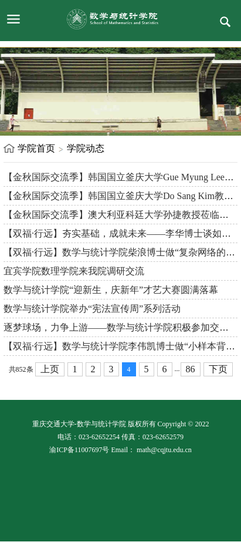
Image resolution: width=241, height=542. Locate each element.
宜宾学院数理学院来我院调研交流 (74, 271)
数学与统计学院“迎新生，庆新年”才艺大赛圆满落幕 (111, 290)
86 (190, 369)
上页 (49, 369)
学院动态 (85, 148)
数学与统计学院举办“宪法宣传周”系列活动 (92, 309)
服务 (225, 21)
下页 (218, 369)
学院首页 (36, 148)
